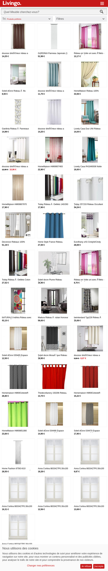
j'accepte (99, 566)
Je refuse (86, 566)
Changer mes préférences (41, 565)
